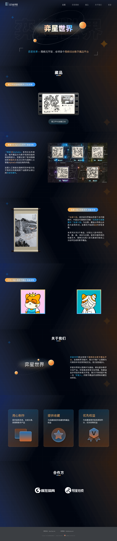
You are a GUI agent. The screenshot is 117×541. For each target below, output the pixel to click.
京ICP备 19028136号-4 (59, 535)
